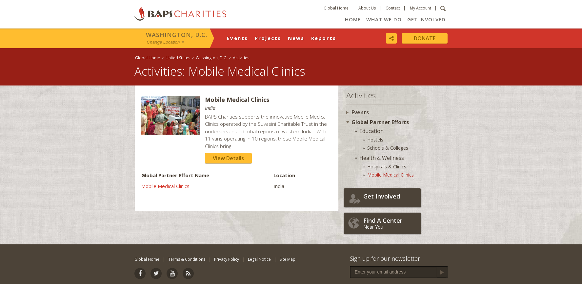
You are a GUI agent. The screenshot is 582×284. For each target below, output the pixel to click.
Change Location (163, 42)
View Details (228, 158)
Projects (268, 38)
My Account (420, 8)
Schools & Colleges (387, 148)
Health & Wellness (381, 157)
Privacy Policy (226, 259)
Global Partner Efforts (380, 122)
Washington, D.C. (176, 35)
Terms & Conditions (186, 259)
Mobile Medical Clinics (165, 186)
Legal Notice (259, 259)
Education (371, 131)
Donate (424, 38)
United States (178, 58)
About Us (367, 8)
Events (237, 38)
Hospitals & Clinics (386, 166)
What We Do (384, 19)
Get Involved (426, 19)
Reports (323, 38)
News (296, 38)
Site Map (287, 259)
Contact (393, 8)
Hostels (375, 140)
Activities (241, 58)
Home (353, 19)
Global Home (336, 8)
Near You (390, 223)
